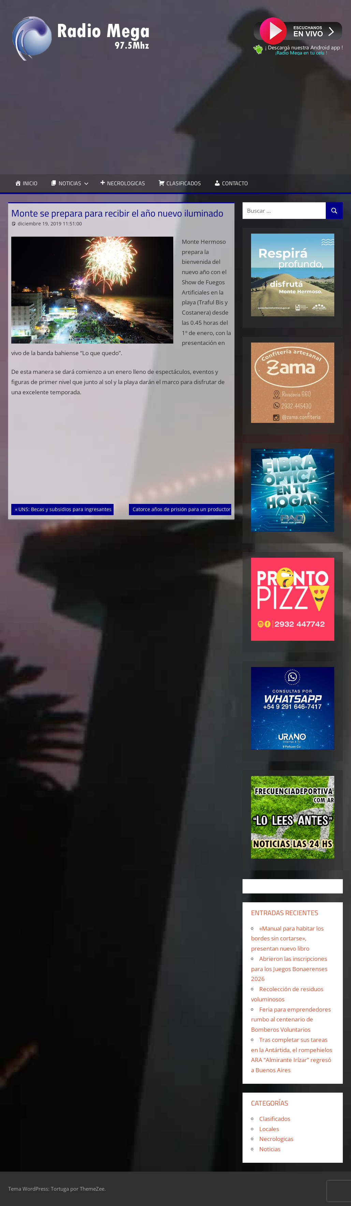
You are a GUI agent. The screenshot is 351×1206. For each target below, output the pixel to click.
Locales (269, 1129)
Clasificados (274, 1119)
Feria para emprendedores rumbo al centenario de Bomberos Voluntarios (291, 1019)
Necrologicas (276, 1139)
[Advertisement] (175, 117)
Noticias (269, 1149)
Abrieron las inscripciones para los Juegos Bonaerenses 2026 (289, 969)
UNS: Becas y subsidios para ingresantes (65, 508)
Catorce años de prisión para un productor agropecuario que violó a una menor (223, 508)
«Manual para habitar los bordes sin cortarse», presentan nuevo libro (287, 938)
